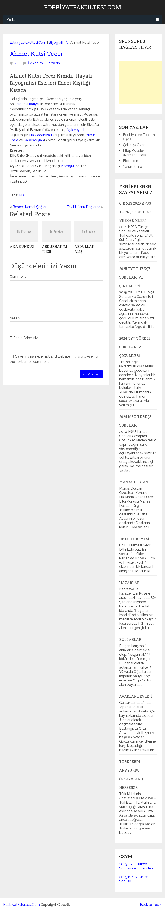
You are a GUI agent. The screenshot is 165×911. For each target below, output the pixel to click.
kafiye (34, 104)
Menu (10, 19)
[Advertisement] (142, 82)
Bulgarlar (130, 639)
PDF (22, 195)
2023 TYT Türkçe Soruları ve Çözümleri (136, 866)
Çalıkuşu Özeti (134, 145)
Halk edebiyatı (40, 135)
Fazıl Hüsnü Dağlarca (83, 207)
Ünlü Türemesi (134, 538)
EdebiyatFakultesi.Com (82, 7)
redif (20, 104)
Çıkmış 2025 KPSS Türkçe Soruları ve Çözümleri (136, 212)
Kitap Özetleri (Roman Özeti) (134, 153)
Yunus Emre (132, 167)
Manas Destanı (134, 482)
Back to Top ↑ (151, 905)
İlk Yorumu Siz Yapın (44, 63)
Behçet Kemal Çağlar (29, 207)
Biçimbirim (131, 161)
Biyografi (56, 42)
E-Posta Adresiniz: (24, 338)
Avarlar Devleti (135, 696)
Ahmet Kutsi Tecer (36, 54)
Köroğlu (67, 166)
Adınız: (15, 318)
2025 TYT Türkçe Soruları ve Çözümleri (134, 277)
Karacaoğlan (34, 140)
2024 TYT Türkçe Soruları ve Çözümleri (135, 347)
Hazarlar (129, 582)
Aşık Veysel (75, 130)
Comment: (18, 276)
